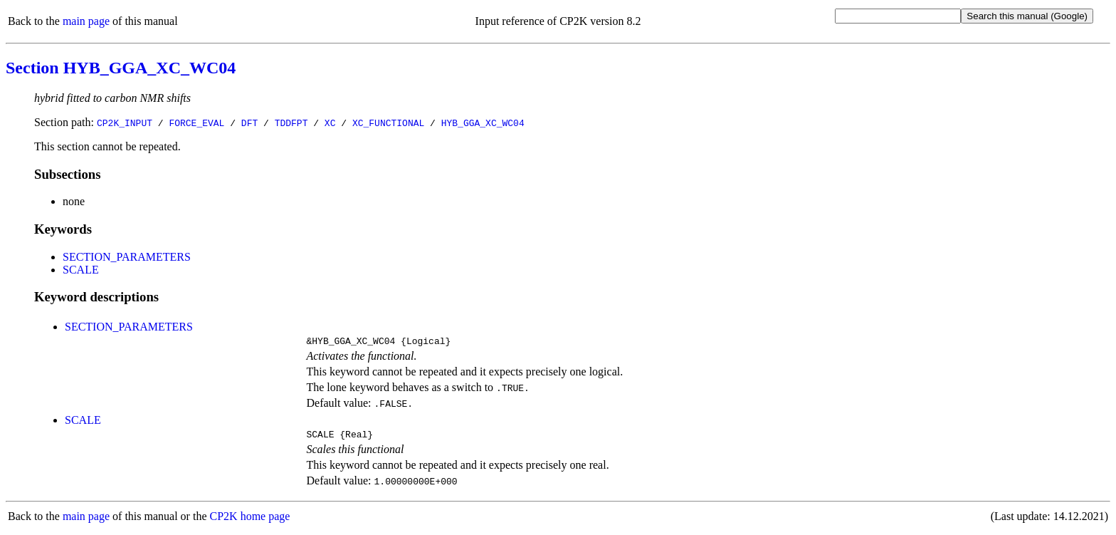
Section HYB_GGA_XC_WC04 (121, 67)
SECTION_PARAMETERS (127, 257)
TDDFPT (291, 122)
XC (330, 122)
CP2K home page (250, 520)
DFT (249, 122)
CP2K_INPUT (124, 122)
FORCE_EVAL (196, 122)
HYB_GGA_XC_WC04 (483, 122)
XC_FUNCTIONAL (388, 122)
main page (86, 21)
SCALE (81, 270)
